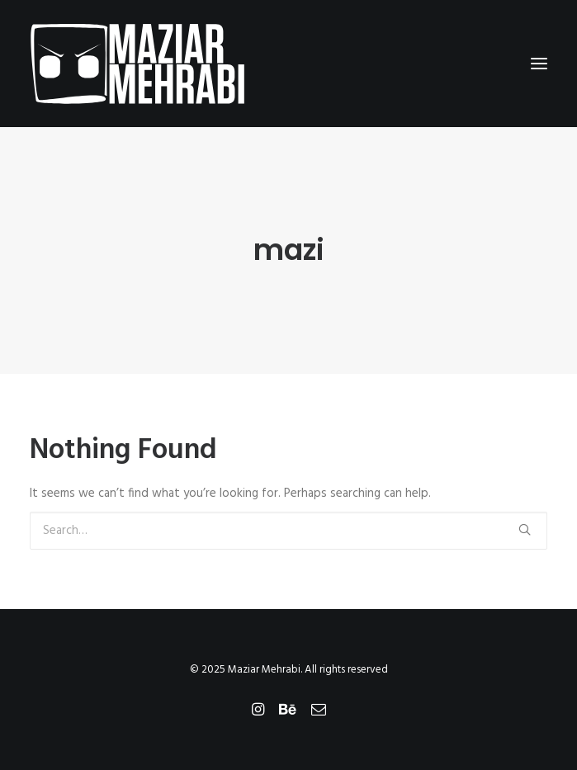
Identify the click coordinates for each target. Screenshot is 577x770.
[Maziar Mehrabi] (137, 63)
